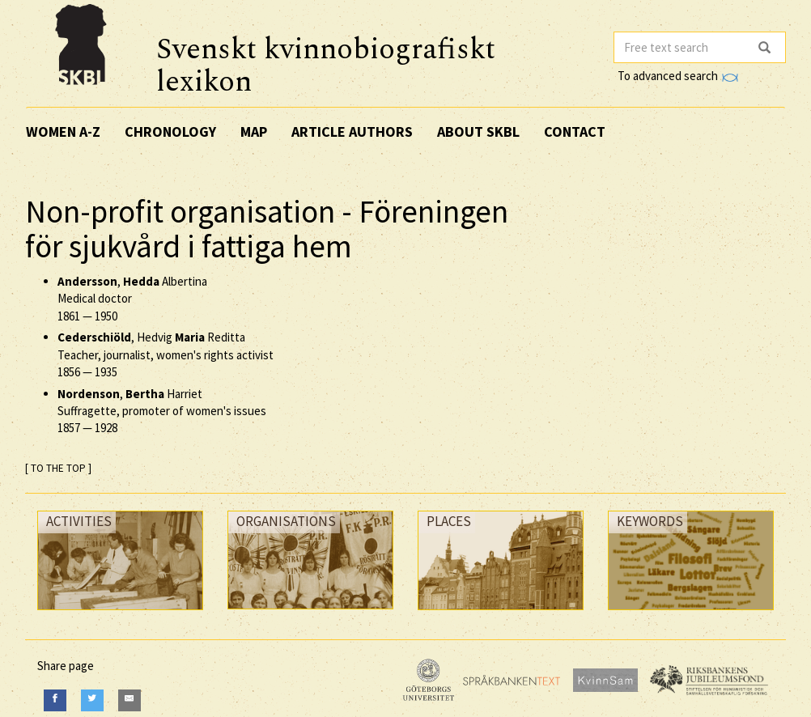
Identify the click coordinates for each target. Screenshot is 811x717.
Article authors (352, 131)
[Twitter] (92, 700)
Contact (574, 131)
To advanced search (677, 75)
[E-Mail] (129, 700)
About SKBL (478, 131)
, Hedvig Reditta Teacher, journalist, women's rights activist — (165, 354)
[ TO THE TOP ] (58, 468)
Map (253, 131)
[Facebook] (55, 700)
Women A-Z (63, 131)
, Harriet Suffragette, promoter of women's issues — (161, 411)
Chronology (170, 131)
